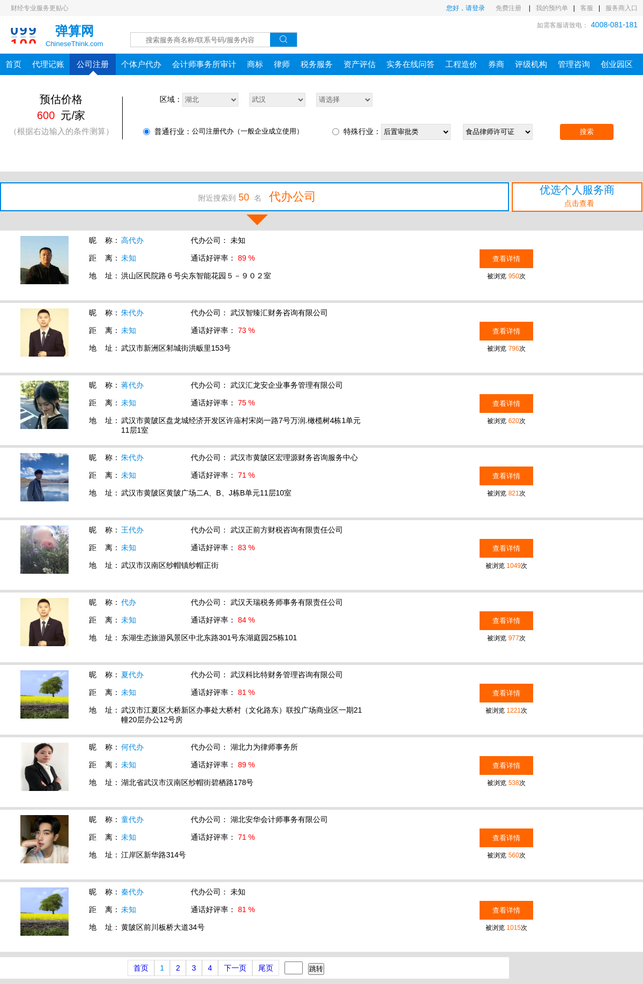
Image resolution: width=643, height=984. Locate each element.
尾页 (265, 968)
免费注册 (509, 8)
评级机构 (531, 64)
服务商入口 (621, 8)
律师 (282, 64)
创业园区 (617, 64)
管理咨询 (574, 64)
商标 (255, 64)
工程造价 (461, 64)
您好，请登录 (465, 8)
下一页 (235, 968)
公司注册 (93, 67)
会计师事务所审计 (204, 64)
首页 (13, 64)
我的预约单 (552, 8)
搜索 (587, 132)
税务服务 (317, 64)
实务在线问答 (410, 64)
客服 (586, 8)
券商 (496, 64)
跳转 (316, 969)
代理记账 (48, 64)
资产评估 (359, 64)
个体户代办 (141, 64)
